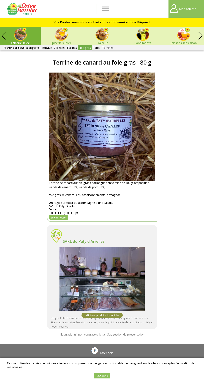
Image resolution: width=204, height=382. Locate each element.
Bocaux (47, 48)
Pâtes (96, 48)
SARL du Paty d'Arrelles (83, 241)
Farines (72, 48)
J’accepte (102, 375)
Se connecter (59, 217)
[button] (200, 36)
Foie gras (85, 48)
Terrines (107, 48)
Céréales (59, 48)
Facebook (102, 353)
